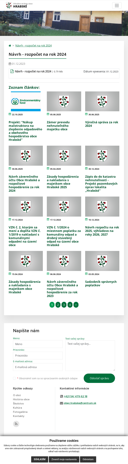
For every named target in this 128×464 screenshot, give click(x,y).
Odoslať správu (99, 378)
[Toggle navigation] (117, 5)
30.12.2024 (93, 168)
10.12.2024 (93, 219)
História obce (21, 399)
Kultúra (17, 407)
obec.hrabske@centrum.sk (80, 403)
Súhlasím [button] (40, 459)
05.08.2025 (55, 114)
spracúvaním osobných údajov (61, 378)
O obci (17, 395)
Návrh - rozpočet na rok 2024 (33, 45)
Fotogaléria (20, 412)
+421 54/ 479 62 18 (75, 396)
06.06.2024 (55, 274)
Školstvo (18, 403)
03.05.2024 (93, 274)
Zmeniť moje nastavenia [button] (64, 459)
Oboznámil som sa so (47, 378)
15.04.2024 (17, 274)
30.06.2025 (93, 114)
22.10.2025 (17, 114)
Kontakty (18, 416)
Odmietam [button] (88, 459)
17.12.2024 (17, 219)
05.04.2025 (55, 168)
